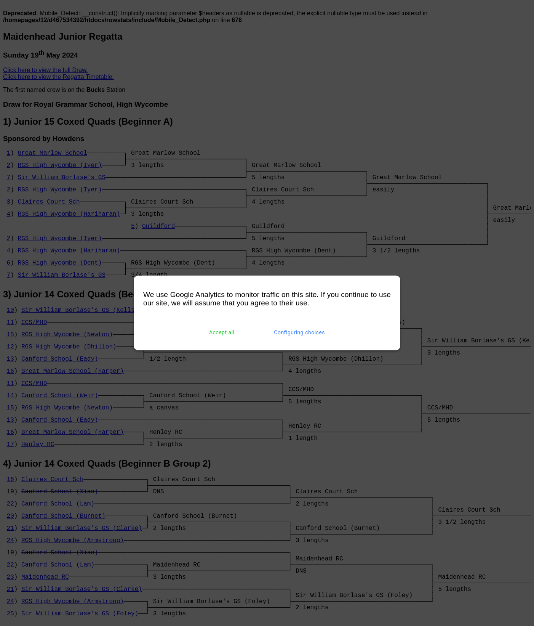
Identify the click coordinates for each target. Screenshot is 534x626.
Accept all (222, 332)
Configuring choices (299, 332)
